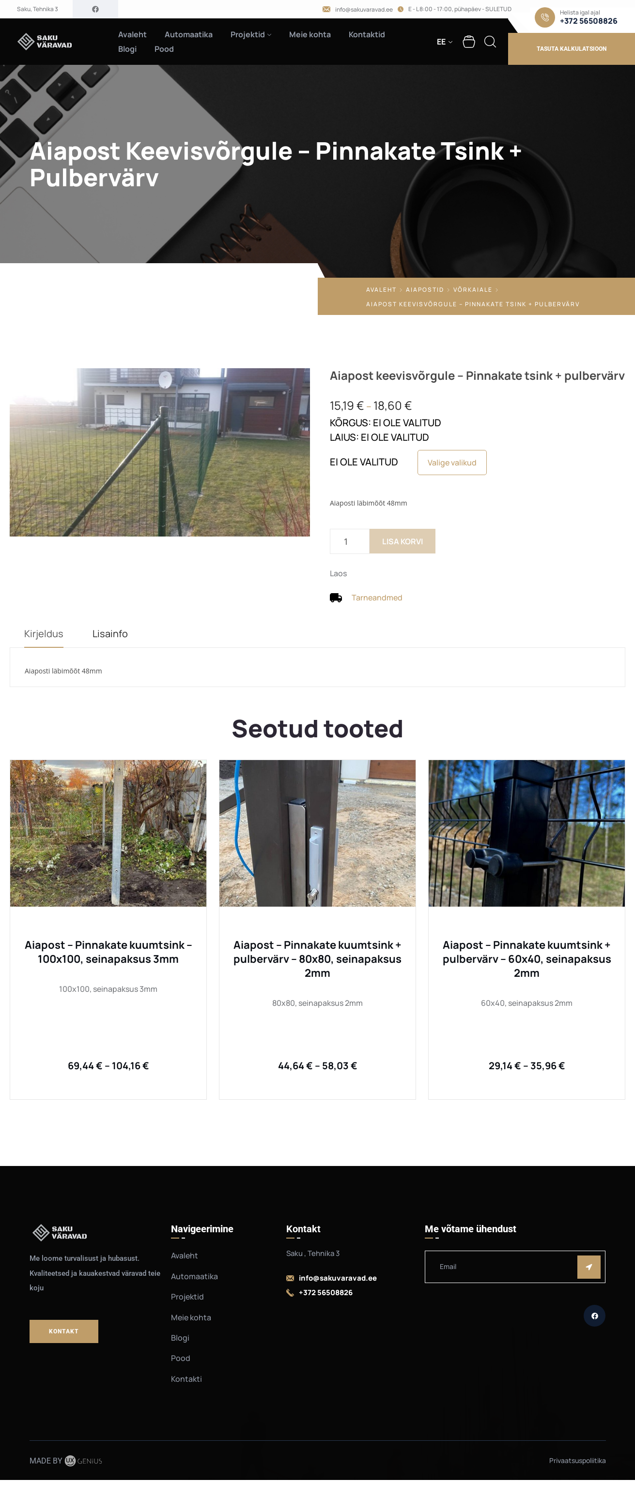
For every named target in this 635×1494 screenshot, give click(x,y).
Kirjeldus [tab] (43, 633)
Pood (164, 49)
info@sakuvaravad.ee (364, 10)
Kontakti (186, 1379)
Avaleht (132, 34)
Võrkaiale (473, 289)
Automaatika (189, 34)
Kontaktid (367, 34)
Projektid (248, 34)
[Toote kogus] (350, 541)
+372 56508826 (589, 21)
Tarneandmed (377, 597)
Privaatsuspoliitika (577, 1460)
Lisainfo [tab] (110, 633)
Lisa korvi (402, 541)
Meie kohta (310, 34)
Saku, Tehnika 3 (37, 9)
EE (441, 41)
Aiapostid (425, 289)
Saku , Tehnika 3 (313, 1253)
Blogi (127, 49)
